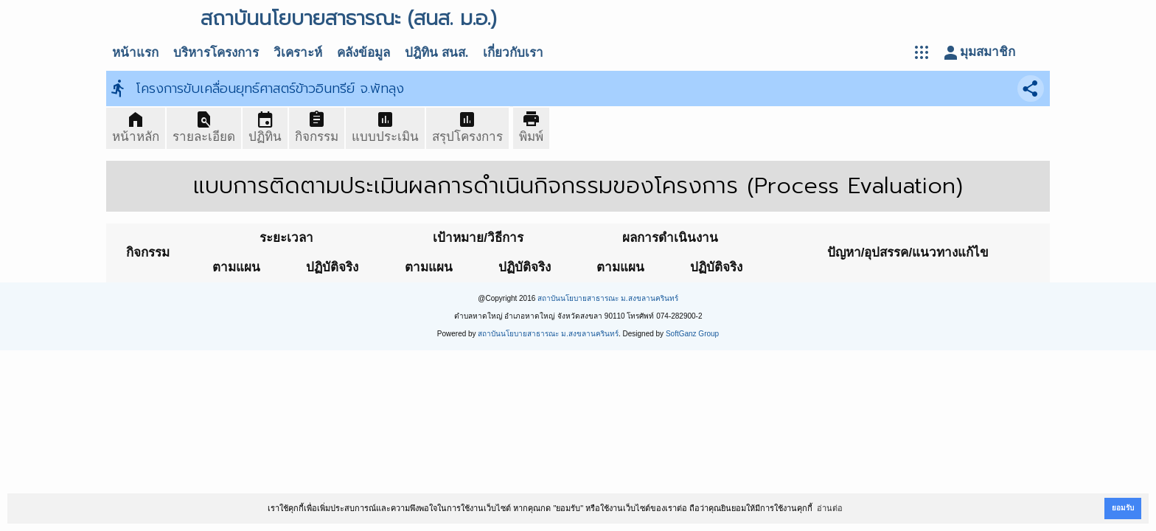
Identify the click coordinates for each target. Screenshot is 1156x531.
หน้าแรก (135, 53)
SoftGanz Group (692, 334)
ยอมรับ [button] (1123, 508)
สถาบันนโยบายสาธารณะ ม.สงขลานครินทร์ (607, 298)
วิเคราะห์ (298, 53)
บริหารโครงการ (216, 53)
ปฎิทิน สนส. (436, 53)
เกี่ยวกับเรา (513, 53)
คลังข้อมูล (363, 53)
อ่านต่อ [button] (830, 508)
